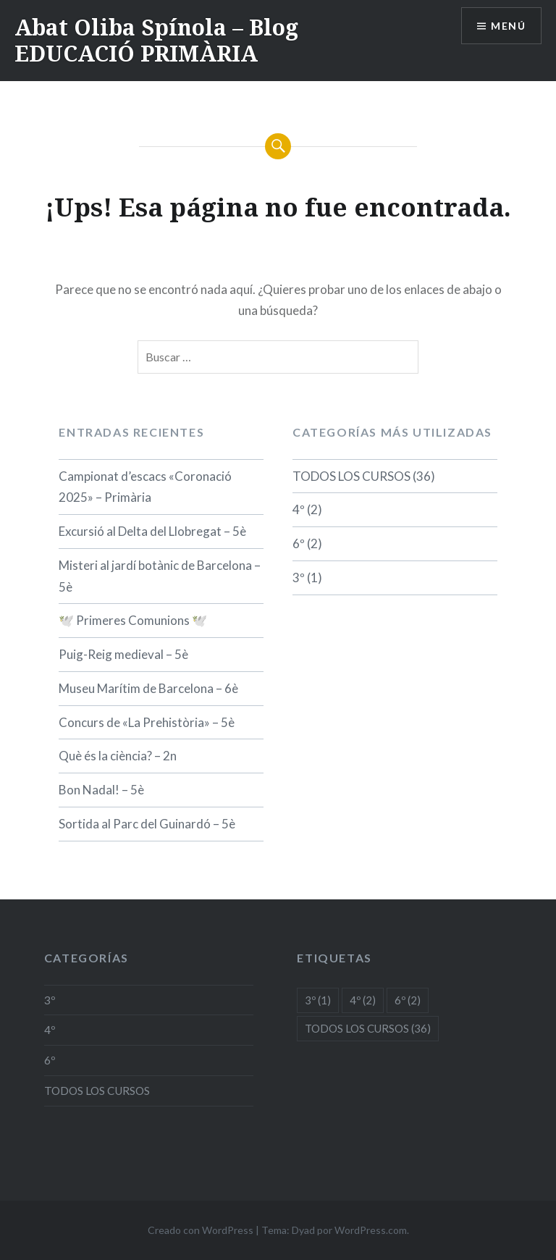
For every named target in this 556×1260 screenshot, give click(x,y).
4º (298, 509)
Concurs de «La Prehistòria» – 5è (147, 722)
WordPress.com (370, 1230)
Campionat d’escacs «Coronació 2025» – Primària (145, 487)
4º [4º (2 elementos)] (363, 1000)
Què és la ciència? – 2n (118, 755)
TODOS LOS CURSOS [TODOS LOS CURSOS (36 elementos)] (368, 1028)
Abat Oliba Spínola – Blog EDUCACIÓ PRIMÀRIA (156, 40)
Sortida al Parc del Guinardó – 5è (147, 823)
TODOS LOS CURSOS (351, 476)
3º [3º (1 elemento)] (318, 1000)
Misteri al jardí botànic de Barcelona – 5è (160, 576)
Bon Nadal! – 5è (101, 789)
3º (298, 577)
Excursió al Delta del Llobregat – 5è (152, 531)
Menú (508, 26)
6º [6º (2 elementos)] (408, 1000)
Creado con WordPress (200, 1230)
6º (298, 543)
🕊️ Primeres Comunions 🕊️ (133, 620)
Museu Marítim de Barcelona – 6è (148, 688)
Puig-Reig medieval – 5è (123, 654)
